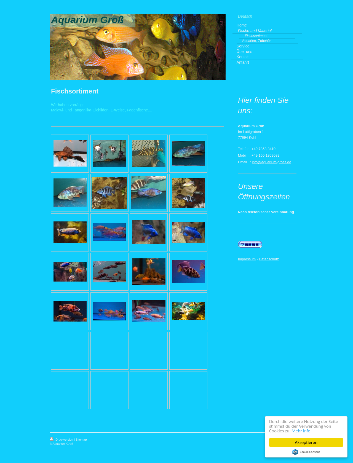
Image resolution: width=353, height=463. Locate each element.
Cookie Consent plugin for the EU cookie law (306, 452)
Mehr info (301, 431)
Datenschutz (269, 259)
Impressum (247, 259)
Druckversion (62, 439)
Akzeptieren (306, 442)
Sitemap (81, 439)
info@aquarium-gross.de (271, 162)
